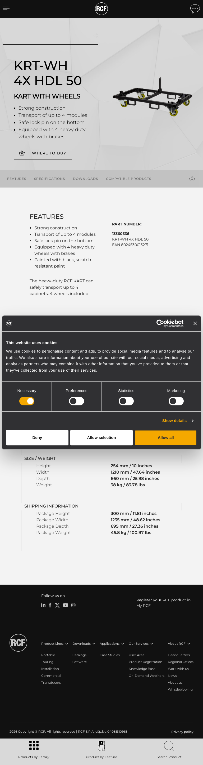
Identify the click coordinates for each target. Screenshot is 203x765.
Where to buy (49, 153)
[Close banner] (195, 323)
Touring (47, 661)
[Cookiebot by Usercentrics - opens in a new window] (160, 323)
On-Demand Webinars (146, 675)
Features (16, 178)
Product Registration (145, 661)
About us (175, 682)
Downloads (85, 178)
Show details (174, 420)
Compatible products (128, 178)
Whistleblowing (180, 689)
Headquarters (179, 654)
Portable (48, 654)
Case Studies (110, 654)
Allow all (166, 437)
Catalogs (79, 654)
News (172, 675)
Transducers (51, 682)
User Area (136, 654)
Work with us (178, 668)
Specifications (49, 178)
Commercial (51, 675)
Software (79, 661)
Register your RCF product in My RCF (163, 602)
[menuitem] (181, 731)
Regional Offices (180, 661)
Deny (37, 437)
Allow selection (101, 437)
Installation (50, 668)
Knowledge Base (142, 668)
